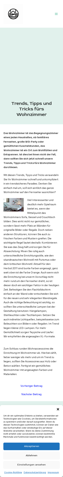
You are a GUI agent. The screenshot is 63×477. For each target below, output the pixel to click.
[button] (58, 409)
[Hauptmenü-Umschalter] (56, 13)
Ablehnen (31, 455)
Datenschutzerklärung (35, 472)
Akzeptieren (31, 446)
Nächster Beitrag (31, 394)
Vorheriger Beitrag (31, 386)
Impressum (53, 472)
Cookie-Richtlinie (13, 472)
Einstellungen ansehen (31, 464)
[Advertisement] (31, 67)
